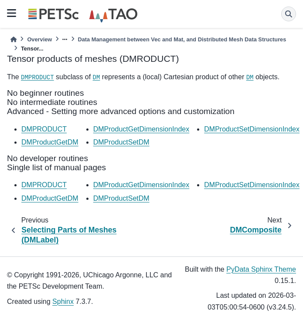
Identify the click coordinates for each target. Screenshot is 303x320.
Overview (39, 39)
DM (96, 77)
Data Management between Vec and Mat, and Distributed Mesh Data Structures (182, 39)
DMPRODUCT (37, 77)
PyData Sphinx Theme (261, 269)
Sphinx (63, 301)
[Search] (288, 14)
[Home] (13, 39)
